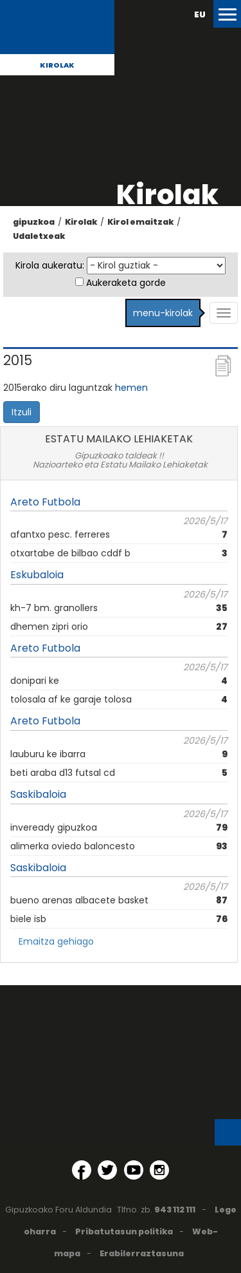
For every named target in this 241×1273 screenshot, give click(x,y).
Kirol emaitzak (140, 221)
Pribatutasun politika (124, 1231)
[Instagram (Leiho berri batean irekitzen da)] (159, 1170)
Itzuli (21, 412)
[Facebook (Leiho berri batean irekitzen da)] (81, 1170)
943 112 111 (174, 1209)
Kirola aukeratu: (49, 265)
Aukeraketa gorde (126, 282)
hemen (131, 387)
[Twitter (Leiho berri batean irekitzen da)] (107, 1170)
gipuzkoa (34, 221)
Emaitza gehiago (56, 941)
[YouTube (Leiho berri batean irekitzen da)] (133, 1170)
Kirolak (57, 65)
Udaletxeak (39, 236)
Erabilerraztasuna (142, 1253)
